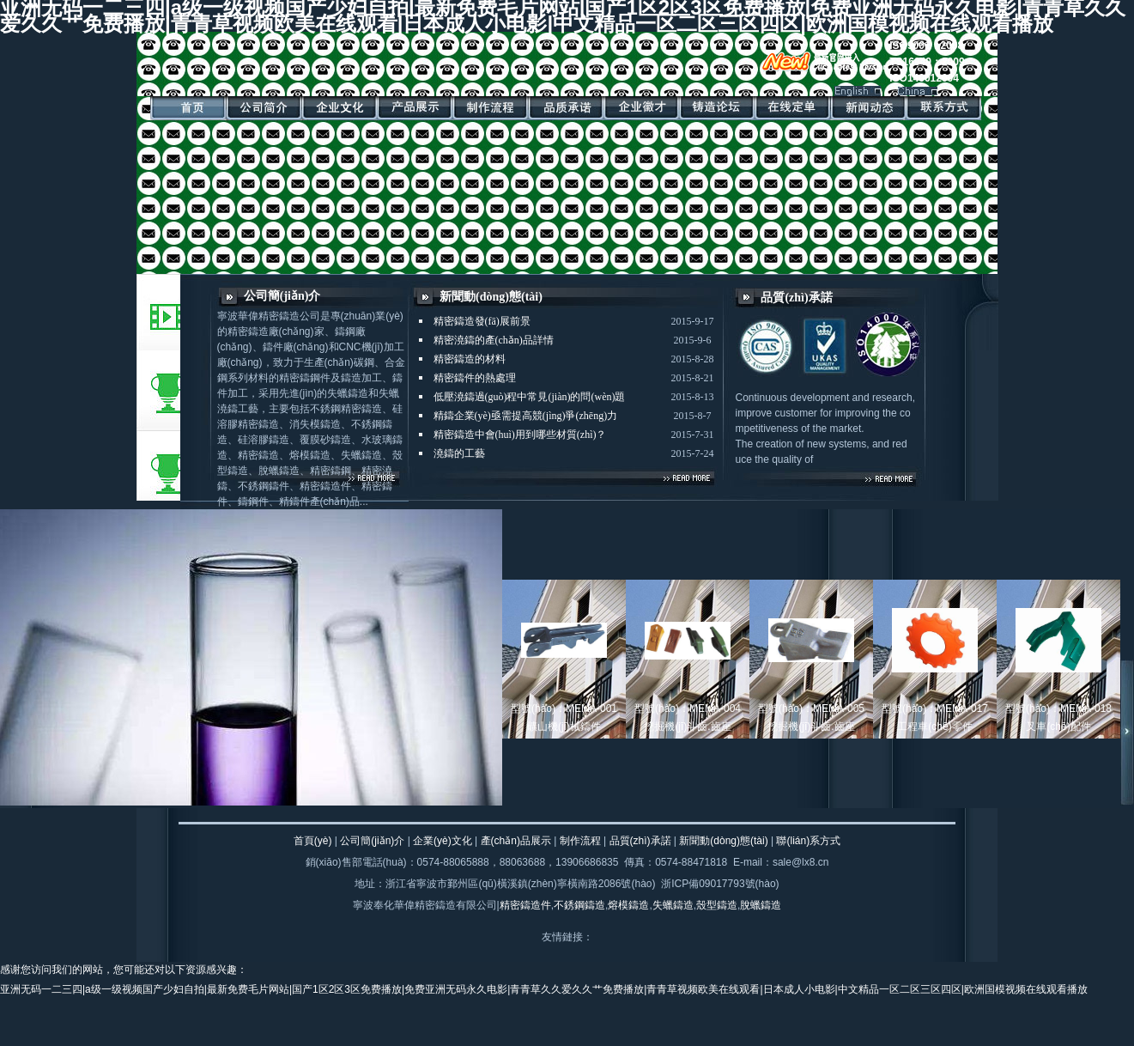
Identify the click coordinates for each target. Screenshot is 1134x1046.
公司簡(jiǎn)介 (372, 841)
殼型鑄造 (716, 905)
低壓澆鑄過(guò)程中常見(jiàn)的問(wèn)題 (530, 397)
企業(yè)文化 (442, 841)
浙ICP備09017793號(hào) (720, 884)
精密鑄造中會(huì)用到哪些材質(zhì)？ (520, 435)
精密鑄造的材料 (470, 359)
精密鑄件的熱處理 (475, 378)
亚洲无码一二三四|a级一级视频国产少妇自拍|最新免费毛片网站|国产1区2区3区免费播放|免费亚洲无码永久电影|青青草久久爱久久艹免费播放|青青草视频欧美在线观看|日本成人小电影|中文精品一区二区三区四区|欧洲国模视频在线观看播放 (544, 989)
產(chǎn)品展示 (516, 841)
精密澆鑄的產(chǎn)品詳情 (494, 340)
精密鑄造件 (525, 905)
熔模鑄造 (628, 905)
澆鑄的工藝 (459, 453)
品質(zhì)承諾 (640, 841)
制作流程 (580, 841)
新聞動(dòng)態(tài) (723, 841)
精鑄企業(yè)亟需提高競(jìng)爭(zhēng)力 (526, 416)
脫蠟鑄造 (760, 905)
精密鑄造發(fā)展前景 (482, 321)
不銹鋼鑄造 (579, 905)
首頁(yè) (313, 841)
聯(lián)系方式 (808, 841)
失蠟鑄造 (673, 905)
